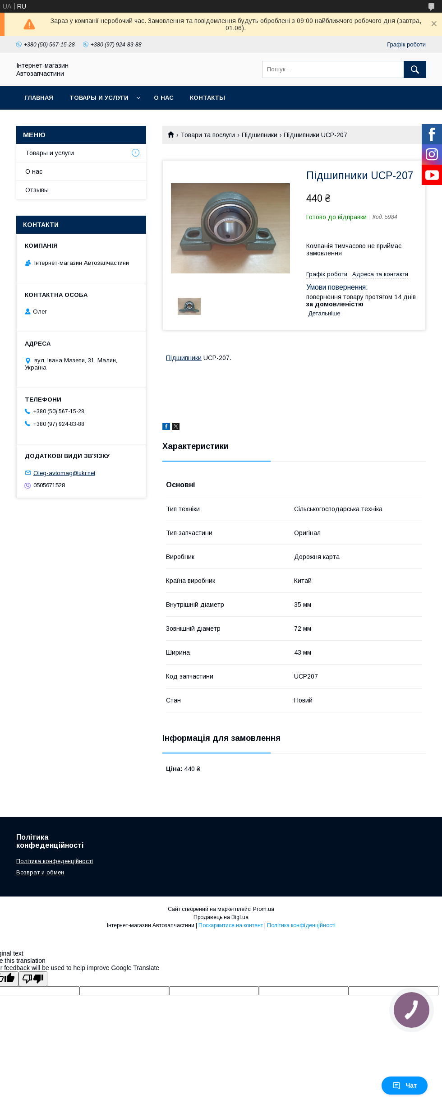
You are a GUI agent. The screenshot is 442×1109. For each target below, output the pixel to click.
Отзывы (37, 190)
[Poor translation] (32, 978)
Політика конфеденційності (54, 861)
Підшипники (259, 135)
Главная (38, 97)
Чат (404, 1085)
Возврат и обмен (40, 872)
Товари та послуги (207, 135)
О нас (164, 97)
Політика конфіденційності (301, 925)
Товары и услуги (99, 97)
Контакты (207, 97)
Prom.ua (263, 909)
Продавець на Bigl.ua (221, 917)
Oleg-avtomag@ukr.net (64, 472)
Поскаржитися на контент (230, 925)
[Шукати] (415, 69)
